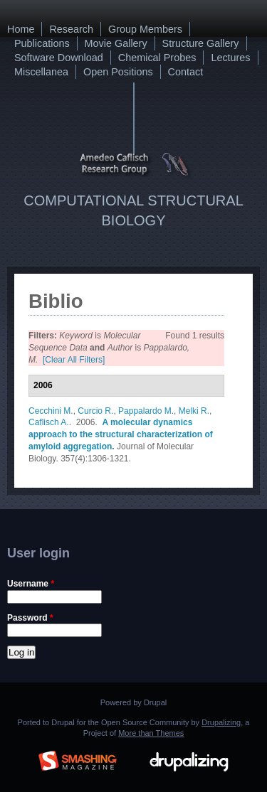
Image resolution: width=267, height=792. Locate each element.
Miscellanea (41, 71)
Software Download (58, 57)
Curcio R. (95, 411)
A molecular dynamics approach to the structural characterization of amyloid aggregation (120, 434)
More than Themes (151, 733)
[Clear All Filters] (74, 360)
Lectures (230, 57)
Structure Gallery (200, 43)
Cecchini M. (50, 411)
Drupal (155, 702)
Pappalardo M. (146, 411)
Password (30, 618)
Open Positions (118, 71)
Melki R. (194, 411)
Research (71, 29)
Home (20, 29)
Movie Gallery (116, 43)
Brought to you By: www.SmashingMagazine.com (77, 758)
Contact (186, 71)
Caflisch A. (48, 422)
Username (30, 584)
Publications (42, 43)
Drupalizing (221, 722)
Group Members (145, 29)
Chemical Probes (157, 57)
